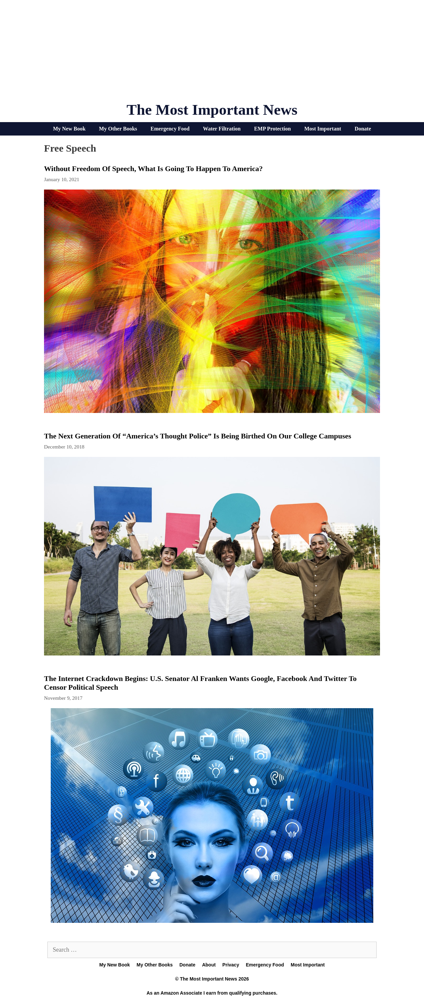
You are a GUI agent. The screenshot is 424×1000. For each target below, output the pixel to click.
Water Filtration (222, 128)
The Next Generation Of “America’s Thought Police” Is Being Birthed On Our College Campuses (197, 436)
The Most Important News (212, 109)
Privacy (230, 964)
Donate (362, 128)
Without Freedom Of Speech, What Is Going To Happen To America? (153, 168)
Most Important (322, 128)
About (208, 964)
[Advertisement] (212, 54)
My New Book (69, 128)
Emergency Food (170, 128)
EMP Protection (272, 128)
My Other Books (118, 128)
